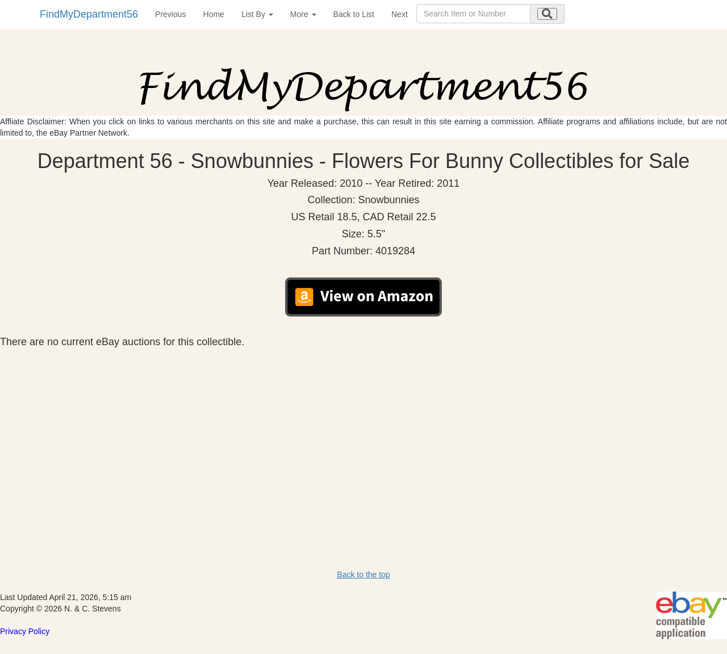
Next (399, 14)
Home (213, 14)
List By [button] (257, 14)
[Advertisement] (363, 432)
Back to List (353, 14)
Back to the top (363, 574)
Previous (170, 14)
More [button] (303, 14)
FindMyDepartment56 (89, 14)
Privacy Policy (24, 631)
